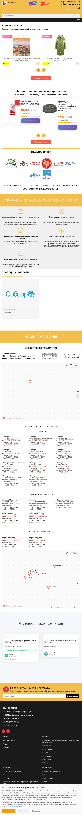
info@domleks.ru (49, 354)
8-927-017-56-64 (39, 541)
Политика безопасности (11, 771)
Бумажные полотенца (51, 771)
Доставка (6, 778)
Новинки (5, 747)
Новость (7, 312)
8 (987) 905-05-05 (70, 5)
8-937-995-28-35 (12, 453)
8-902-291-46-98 (12, 504)
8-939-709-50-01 (12, 517)
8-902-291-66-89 (66, 453)
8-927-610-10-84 (12, 467)
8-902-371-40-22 (66, 467)
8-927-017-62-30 (12, 541)
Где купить (47, 749)
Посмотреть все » (41, 78)
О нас (45, 753)
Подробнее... (9, 315)
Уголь (45, 782)
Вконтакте (46, 760)
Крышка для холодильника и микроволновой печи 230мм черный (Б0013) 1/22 (67, 106)
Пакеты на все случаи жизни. (53, 775)
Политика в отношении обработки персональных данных (20, 783)
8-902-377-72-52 (12, 480)
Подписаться (72, 696)
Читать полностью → (11, 659)
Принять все (8, 811)
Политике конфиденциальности (12, 806)
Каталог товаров (8, 741)
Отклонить (22, 811)
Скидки (45, 763)
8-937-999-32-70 (39, 504)
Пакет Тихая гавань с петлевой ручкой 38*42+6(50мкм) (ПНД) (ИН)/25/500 (21, 59)
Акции (4, 744)
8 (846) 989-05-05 (70, 2)
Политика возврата (9, 775)
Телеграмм (47, 756)
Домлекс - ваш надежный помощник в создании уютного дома (61, 741)
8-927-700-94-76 (39, 453)
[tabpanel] (21, 647)
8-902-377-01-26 (66, 504)
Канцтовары (47, 778)
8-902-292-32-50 (12, 440)
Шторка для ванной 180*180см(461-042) (31, 103)
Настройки (36, 811)
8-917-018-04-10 (39, 467)
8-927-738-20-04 (39, 440)
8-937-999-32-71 (66, 440)
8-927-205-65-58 (39, 480)
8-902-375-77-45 (39, 517)
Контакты (46, 746)
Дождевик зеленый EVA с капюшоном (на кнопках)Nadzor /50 (60, 59)
